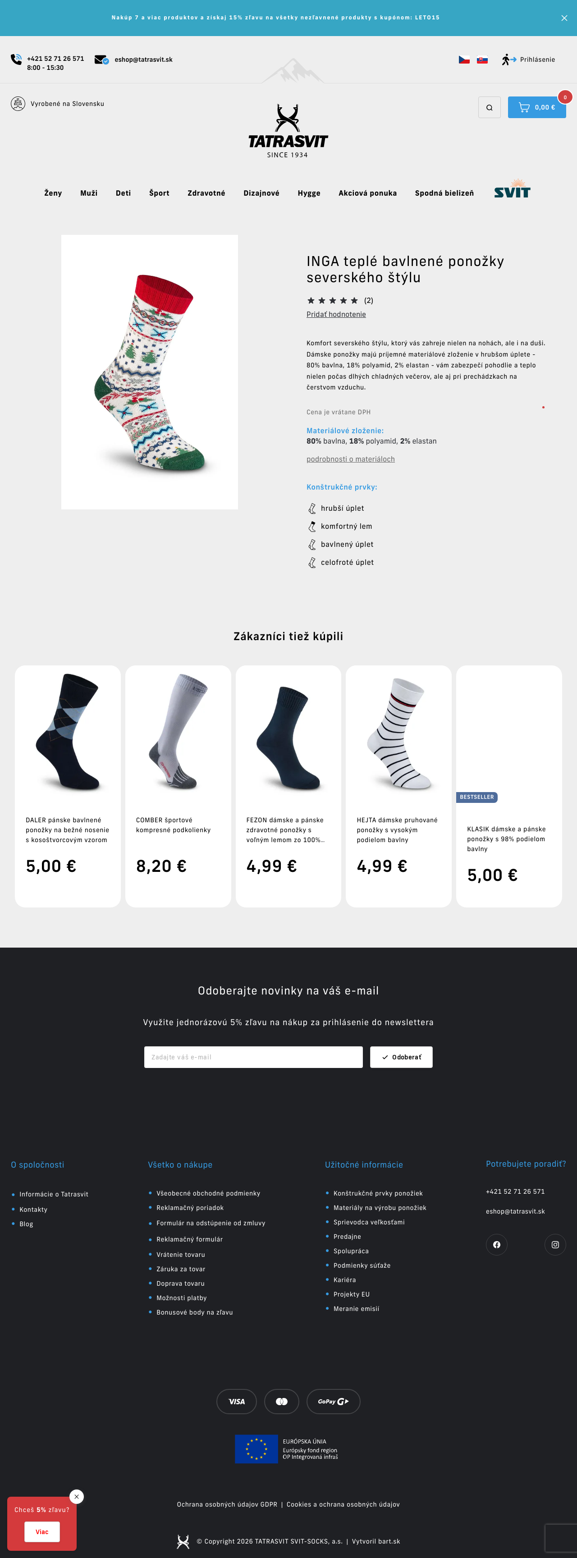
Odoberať (401, 1048)
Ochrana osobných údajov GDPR (227, 1495)
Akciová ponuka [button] (368, 193)
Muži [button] (89, 193)
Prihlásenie (528, 59)
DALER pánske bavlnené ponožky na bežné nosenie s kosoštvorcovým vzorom (68, 830)
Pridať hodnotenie (336, 314)
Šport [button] (159, 193)
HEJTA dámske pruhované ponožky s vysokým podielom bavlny (397, 830)
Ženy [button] (53, 193)
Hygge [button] (309, 193)
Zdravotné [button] (206, 193)
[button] (464, 59)
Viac (42, 1532)
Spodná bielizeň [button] (444, 193)
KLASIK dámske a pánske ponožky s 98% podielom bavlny (506, 830)
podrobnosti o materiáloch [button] (351, 459)
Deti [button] (123, 193)
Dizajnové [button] (261, 193)
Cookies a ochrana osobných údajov (343, 1495)
